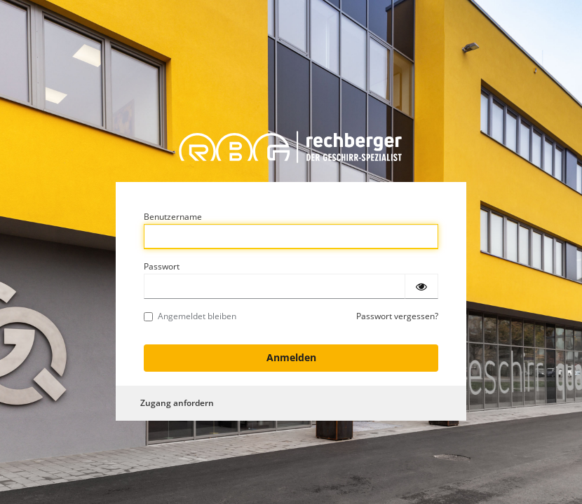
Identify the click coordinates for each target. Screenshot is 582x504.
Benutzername (173, 217)
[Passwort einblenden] (421, 286)
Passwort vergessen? (397, 316)
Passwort (162, 266)
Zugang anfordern (177, 403)
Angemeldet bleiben (190, 316)
